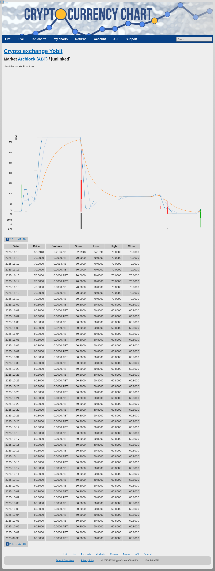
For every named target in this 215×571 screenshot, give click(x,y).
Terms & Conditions (65, 560)
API (115, 39)
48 (24, 239)
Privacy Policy (87, 560)
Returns (80, 39)
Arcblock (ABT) (33, 59)
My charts (61, 39)
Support (131, 39)
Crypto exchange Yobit (33, 51)
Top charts (38, 39)
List (7, 39)
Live (21, 39)
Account (100, 39)
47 (19, 239)
